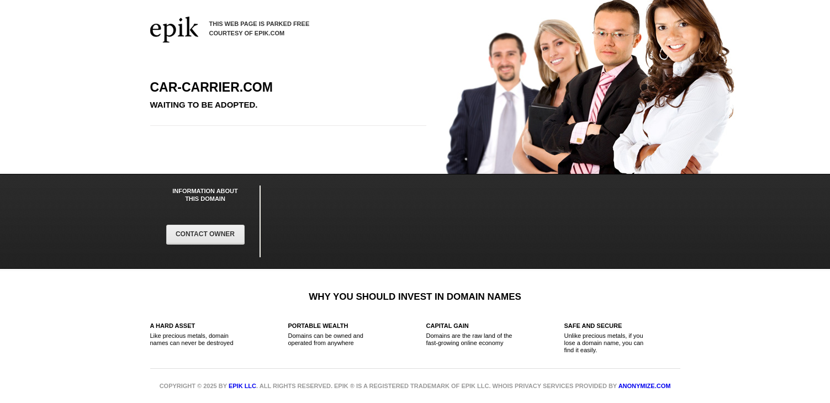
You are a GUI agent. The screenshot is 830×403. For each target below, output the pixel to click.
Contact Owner (205, 234)
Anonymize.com (644, 386)
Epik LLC (242, 386)
